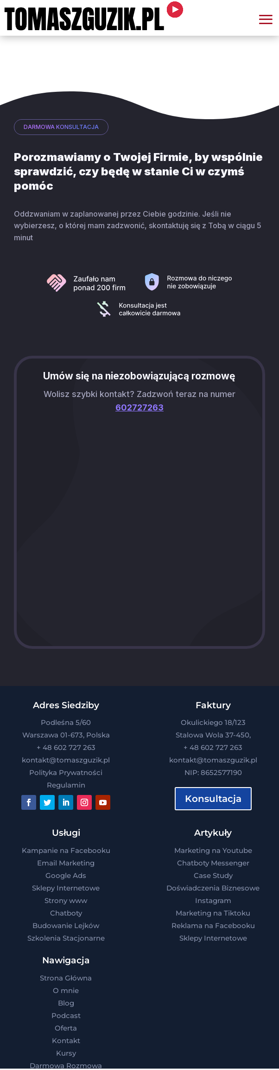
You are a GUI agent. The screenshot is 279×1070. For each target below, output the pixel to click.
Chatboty (66, 913)
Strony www (65, 900)
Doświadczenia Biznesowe (213, 888)
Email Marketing (66, 863)
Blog (66, 1003)
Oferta (66, 1028)
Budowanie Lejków (65, 925)
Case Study (213, 875)
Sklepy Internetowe (66, 888)
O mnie (66, 990)
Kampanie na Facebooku (66, 850)
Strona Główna (66, 978)
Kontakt (66, 1040)
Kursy (66, 1053)
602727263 (139, 407)
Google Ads (65, 875)
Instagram (213, 900)
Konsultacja (213, 798)
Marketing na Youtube (213, 850)
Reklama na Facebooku (213, 925)
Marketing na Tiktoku (213, 913)
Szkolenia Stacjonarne (66, 938)
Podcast (66, 1015)
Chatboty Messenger (213, 863)
